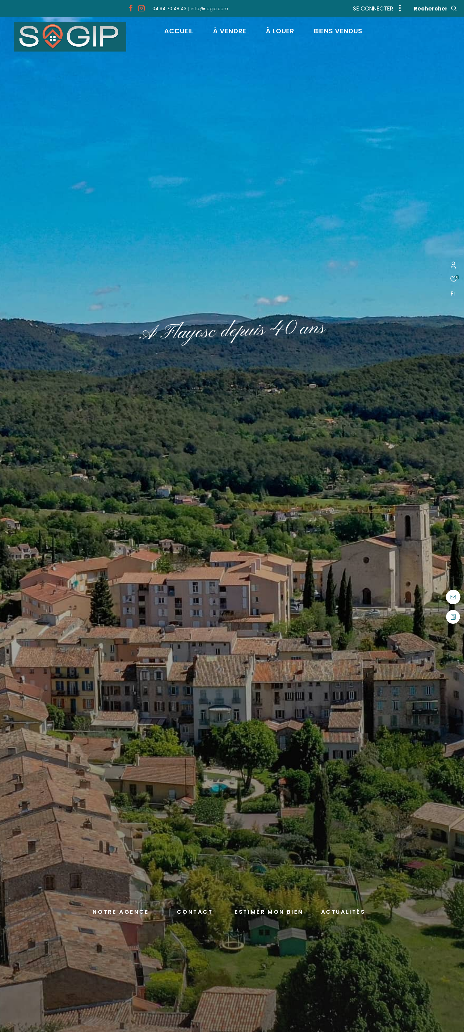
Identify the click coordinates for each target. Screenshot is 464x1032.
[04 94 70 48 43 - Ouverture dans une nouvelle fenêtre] (169, 8)
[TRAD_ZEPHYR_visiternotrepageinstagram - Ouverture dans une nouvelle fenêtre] (141, 9)
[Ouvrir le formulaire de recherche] (435, 8)
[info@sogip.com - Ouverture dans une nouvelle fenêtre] (208, 8)
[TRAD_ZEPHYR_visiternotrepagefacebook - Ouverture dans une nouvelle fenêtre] (130, 9)
